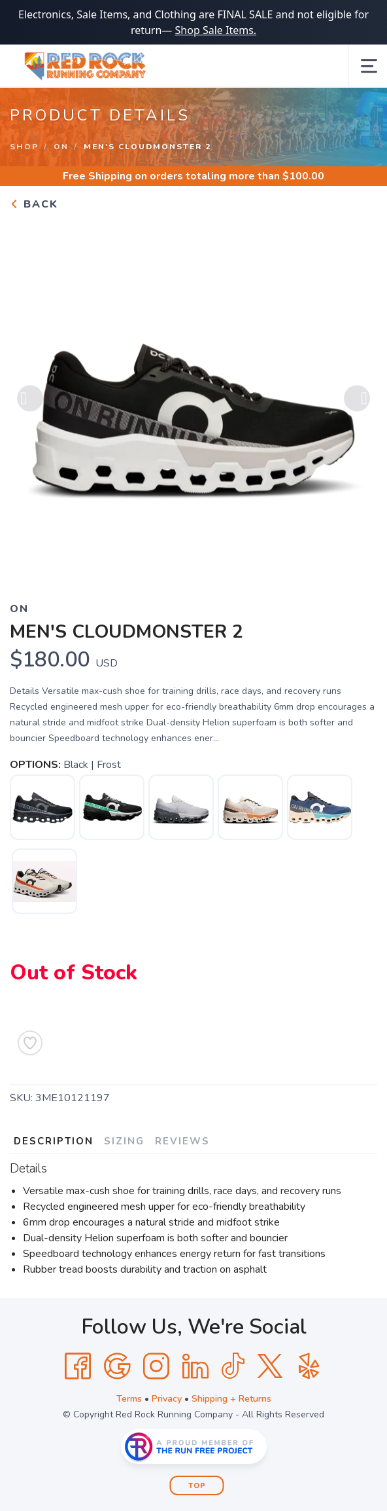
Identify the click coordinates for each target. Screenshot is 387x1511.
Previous (30, 400)
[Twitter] (270, 1366)
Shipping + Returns (231, 1399)
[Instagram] (156, 1366)
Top (197, 1486)
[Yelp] (309, 1366)
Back (34, 204)
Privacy (167, 1399)
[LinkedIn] (195, 1366)
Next (357, 400)
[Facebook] (77, 1366)
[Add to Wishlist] (30, 1042)
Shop (24, 146)
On (61, 146)
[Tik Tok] (232, 1366)
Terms (129, 1399)
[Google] (117, 1366)
